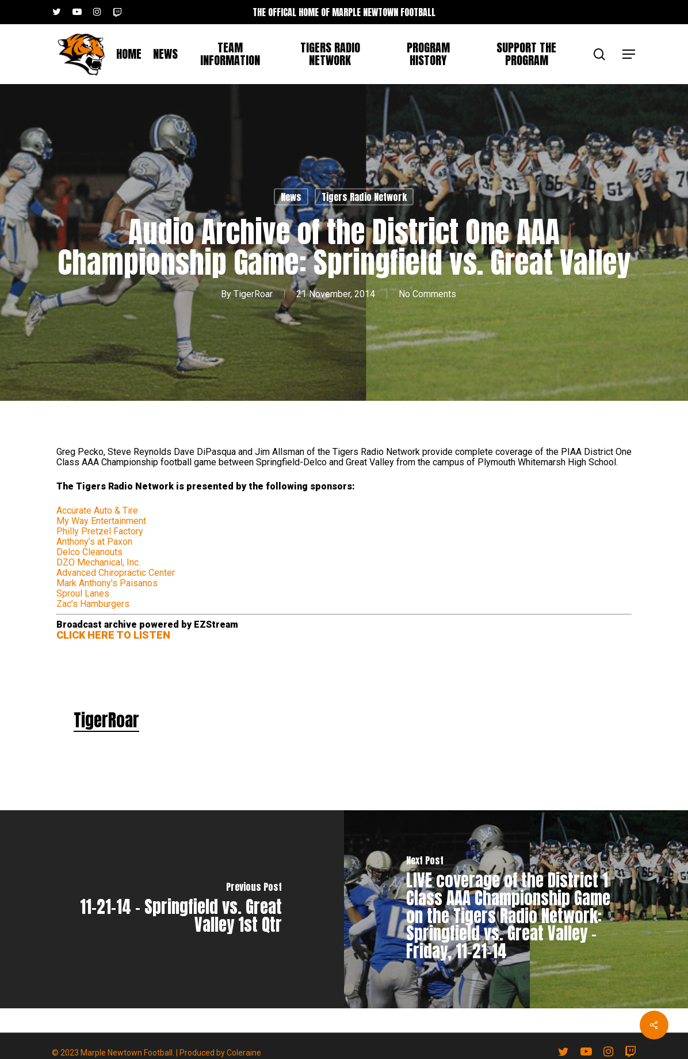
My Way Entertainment (101, 520)
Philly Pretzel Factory (99, 531)
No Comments (427, 294)
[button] (629, 54)
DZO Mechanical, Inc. (98, 562)
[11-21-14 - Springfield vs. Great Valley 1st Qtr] (172, 909)
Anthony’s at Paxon (94, 541)
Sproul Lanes (82, 593)
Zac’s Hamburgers (92, 603)
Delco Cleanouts (89, 551)
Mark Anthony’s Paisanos (107, 583)
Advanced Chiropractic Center (115, 572)
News (291, 197)
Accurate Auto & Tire (97, 510)
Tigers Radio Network (364, 197)
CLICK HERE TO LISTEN (113, 635)
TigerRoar (253, 294)
